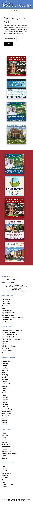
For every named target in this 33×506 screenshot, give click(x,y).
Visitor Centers (7, 350)
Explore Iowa (6, 310)
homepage (7, 29)
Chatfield (5, 368)
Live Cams (5, 348)
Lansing (4, 449)
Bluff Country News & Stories (12, 330)
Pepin (3, 482)
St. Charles (5, 416)
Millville (4, 395)
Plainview (5, 400)
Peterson (5, 397)
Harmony (5, 375)
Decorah (4, 440)
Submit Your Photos (9, 346)
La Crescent (6, 384)
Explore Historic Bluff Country (12, 317)
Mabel (4, 393)
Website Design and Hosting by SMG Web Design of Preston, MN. (19, 500)
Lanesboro (5, 388)
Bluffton (4, 433)
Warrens (4, 487)
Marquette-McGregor (9, 453)
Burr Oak (5, 435)
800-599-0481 (16, 289)
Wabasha (5, 418)
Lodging (4, 308)
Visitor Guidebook (8, 337)
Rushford (5, 407)
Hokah (4, 377)
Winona (4, 422)
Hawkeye (5, 444)
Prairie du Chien (7, 484)
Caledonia (5, 363)
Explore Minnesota (8, 313)
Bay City (4, 468)
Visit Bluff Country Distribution (12, 339)
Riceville (4, 456)
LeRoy (4, 391)
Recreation (5, 301)
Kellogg (4, 381)
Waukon (4, 458)
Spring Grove (6, 411)
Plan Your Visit (7, 320)
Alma (3, 466)
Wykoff (4, 425)
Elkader (4, 442)
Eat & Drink (6, 304)
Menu (18, 10)
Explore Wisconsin (8, 315)
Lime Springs (6, 451)
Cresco (4, 437)
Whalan (4, 420)
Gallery (4, 344)
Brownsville (6, 361)
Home (4, 353)
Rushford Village (7, 409)
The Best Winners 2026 (9, 335)
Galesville (5, 475)
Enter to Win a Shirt (8, 282)
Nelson (4, 480)
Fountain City (6, 473)
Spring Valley (6, 413)
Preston (4, 402)
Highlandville (6, 447)
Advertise (5, 341)
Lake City (5, 386)
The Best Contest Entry (10, 280)
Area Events (6, 322)
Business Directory (8, 332)
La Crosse (5, 478)
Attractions (6, 299)
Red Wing (5, 404)
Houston (5, 379)
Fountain (5, 370)
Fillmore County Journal (20, 291)
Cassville (5, 471)
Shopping (5, 306)
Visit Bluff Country (16, 4)
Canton (4, 366)
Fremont (5, 372)
